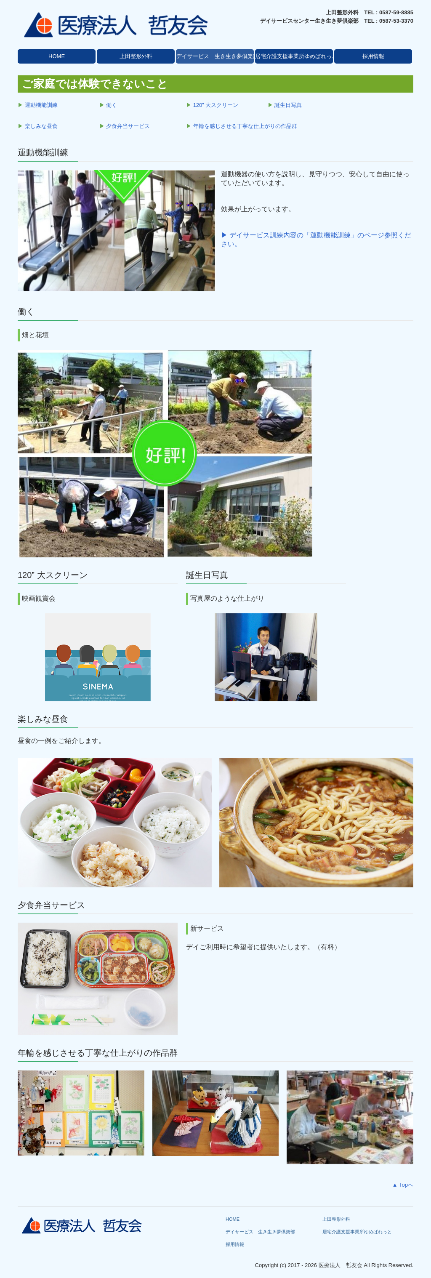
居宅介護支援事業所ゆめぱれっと (294, 56)
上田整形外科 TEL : (352, 12)
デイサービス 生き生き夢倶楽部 (215, 56)
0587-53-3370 (396, 21)
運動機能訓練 (41, 105)
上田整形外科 (136, 56)
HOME (56, 56)
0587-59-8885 (396, 12)
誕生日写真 (288, 105)
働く (111, 105)
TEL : (371, 21)
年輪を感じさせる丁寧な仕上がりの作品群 (245, 126)
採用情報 (373, 56)
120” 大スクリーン (216, 105)
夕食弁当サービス (128, 126)
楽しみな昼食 (41, 126)
